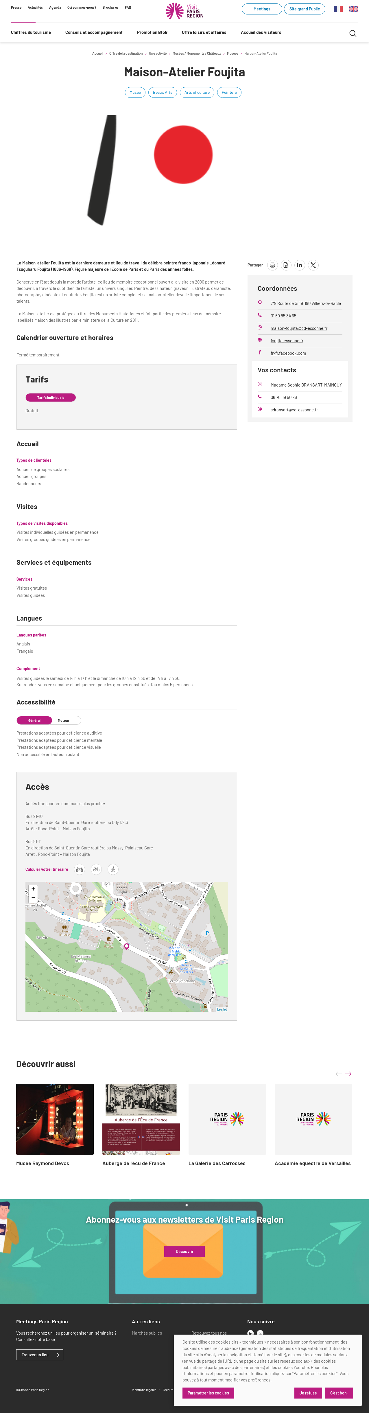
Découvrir (184, 1252)
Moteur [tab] (63, 720)
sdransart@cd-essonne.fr (294, 409)
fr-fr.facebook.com (288, 353)
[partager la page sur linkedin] (299, 265)
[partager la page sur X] (313, 265)
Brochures (111, 7)
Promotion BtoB (152, 32)
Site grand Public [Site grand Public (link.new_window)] (304, 8)
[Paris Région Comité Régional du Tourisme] (184, 11)
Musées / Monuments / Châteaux (197, 53)
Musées (232, 53)
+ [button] (33, 889)
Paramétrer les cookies (208, 1392)
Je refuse (308, 1392)
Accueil (97, 53)
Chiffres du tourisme (31, 32)
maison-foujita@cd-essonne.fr (299, 328)
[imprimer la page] (272, 265)
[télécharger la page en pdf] (286, 265)
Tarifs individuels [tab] (50, 397)
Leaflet (222, 1009)
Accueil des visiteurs (261, 32)
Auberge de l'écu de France (133, 1163)
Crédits (168, 1390)
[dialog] (268, 1370)
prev (339, 1074)
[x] (260, 1333)
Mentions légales (144, 1390)
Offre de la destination (126, 53)
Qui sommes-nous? (81, 7)
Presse (16, 7)
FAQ (128, 7)
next (348, 1074)
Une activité (158, 53)
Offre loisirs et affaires (204, 32)
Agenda (55, 7)
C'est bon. (339, 1392)
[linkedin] (250, 1333)
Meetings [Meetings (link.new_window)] (262, 8)
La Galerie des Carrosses (217, 1163)
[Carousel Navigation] (343, 1074)
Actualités (35, 7)
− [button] (33, 898)
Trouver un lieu (35, 1355)
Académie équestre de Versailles (313, 1163)
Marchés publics (147, 1332)
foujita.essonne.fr (287, 340)
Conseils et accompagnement (94, 32)
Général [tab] (34, 720)
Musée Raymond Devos (42, 1163)
